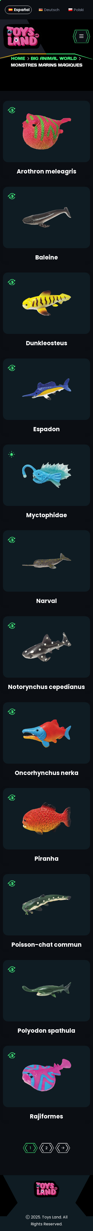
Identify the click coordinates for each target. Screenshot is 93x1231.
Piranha (47, 859)
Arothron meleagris (46, 171)
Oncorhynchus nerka (47, 773)
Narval (46, 601)
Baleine (46, 257)
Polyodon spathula (46, 1031)
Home (18, 58)
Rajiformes (46, 1116)
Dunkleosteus (46, 343)
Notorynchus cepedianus (46, 687)
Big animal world (54, 58)
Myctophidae (46, 515)
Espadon (46, 429)
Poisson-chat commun (47, 945)
